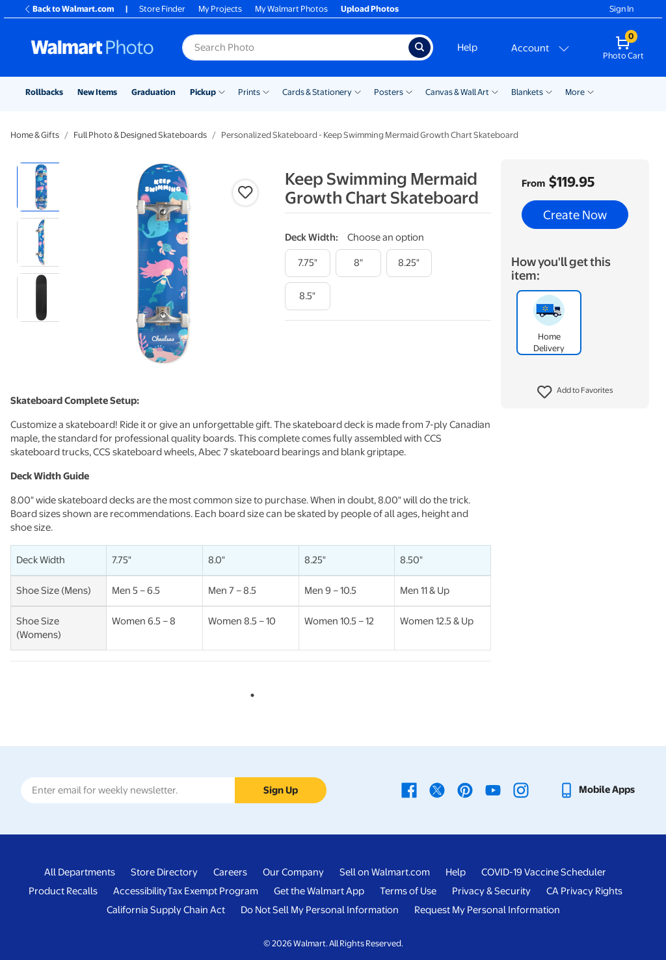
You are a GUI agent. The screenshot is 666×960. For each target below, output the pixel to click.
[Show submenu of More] (590, 91)
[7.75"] (307, 263)
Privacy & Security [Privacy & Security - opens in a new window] (491, 891)
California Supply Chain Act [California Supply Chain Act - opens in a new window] (166, 910)
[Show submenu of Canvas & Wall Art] (495, 91)
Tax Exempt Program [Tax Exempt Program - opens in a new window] (212, 891)
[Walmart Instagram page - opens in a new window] (521, 789)
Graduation (153, 92)
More (575, 92)
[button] (575, 392)
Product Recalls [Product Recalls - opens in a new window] (63, 891)
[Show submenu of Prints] (266, 91)
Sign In (621, 9)
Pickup (203, 92)
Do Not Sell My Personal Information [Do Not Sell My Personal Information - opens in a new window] (320, 910)
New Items (97, 92)
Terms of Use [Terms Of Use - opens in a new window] (408, 891)
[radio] (41, 187)
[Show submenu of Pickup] (222, 91)
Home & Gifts (34, 135)
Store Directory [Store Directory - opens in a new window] (164, 872)
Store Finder (162, 9)
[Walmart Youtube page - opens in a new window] (493, 789)
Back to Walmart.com (68, 9)
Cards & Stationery (317, 92)
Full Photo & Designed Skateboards (140, 135)
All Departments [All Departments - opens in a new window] (79, 872)
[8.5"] (307, 296)
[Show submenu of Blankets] (549, 91)
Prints (249, 92)
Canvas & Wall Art (457, 92)
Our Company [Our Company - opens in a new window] (293, 872)
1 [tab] (249, 692)
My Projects (220, 9)
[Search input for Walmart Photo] (295, 47)
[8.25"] (409, 263)
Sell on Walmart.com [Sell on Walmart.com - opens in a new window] (385, 872)
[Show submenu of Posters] (409, 91)
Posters (388, 92)
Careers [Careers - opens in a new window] (230, 872)
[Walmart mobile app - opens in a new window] (597, 789)
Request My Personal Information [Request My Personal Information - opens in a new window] (487, 910)
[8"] (358, 263)
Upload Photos (370, 9)
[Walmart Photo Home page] (92, 47)
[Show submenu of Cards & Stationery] (358, 91)
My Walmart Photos (291, 9)
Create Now (575, 214)
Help (467, 47)
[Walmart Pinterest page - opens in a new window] (465, 789)
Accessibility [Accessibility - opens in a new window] (140, 891)
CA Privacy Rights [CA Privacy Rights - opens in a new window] (584, 891)
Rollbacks (44, 92)
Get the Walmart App (319, 891)
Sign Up (280, 790)
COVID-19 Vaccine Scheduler (543, 872)
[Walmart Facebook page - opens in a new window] (409, 789)
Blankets (527, 92)
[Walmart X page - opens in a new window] (437, 789)
